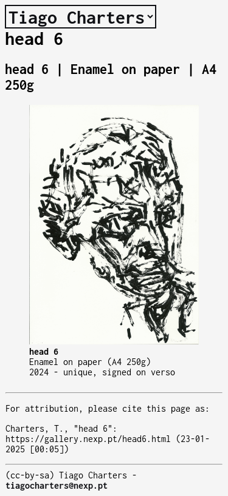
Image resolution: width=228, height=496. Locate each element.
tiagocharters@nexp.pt (56, 485)
